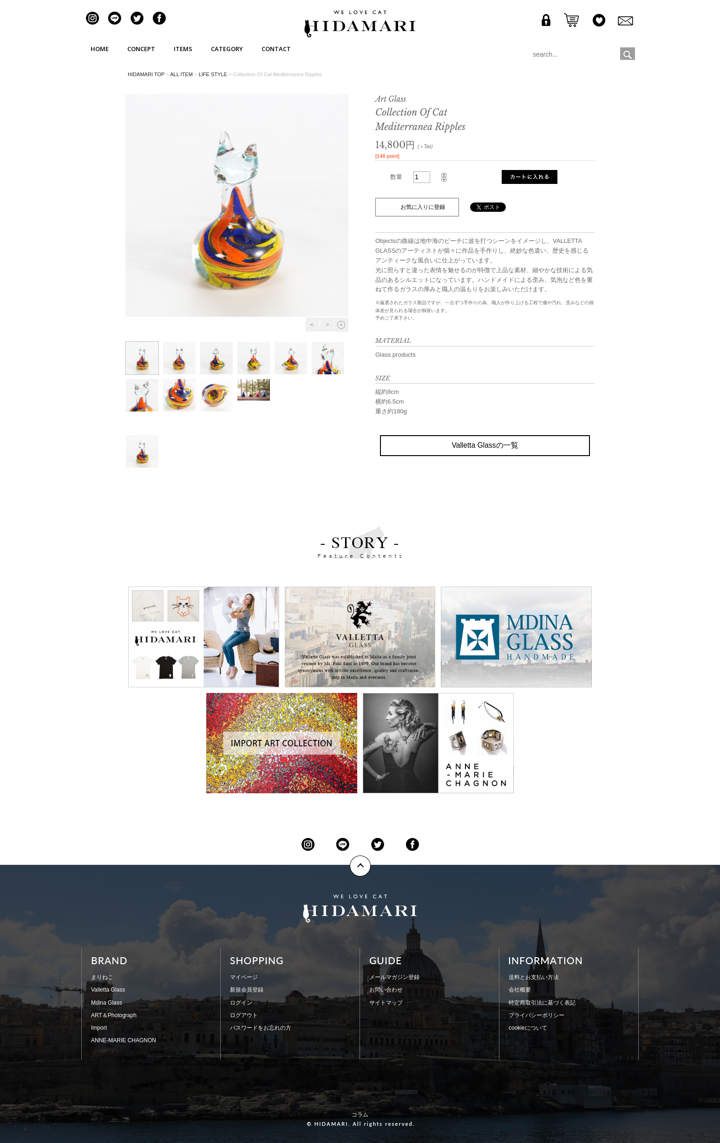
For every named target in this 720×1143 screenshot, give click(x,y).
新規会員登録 (246, 989)
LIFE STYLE (212, 74)
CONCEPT (141, 49)
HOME (100, 49)
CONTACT (276, 49)
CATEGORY (227, 49)
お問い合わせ (386, 989)
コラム (360, 1114)
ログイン (241, 1002)
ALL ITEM (181, 74)
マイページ (244, 977)
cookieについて (528, 1028)
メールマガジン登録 (394, 977)
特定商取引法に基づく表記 (542, 1002)
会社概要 (520, 989)
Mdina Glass (106, 1002)
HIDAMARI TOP (146, 74)
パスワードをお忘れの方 (260, 1028)
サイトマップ (386, 1002)
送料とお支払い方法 (534, 977)
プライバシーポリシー (536, 1015)
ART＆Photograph (114, 1015)
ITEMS (183, 49)
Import (99, 1028)
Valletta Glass (108, 989)
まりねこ (102, 977)
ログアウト (244, 1015)
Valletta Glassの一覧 (485, 445)
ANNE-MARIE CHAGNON (123, 1040)
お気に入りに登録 (422, 207)
